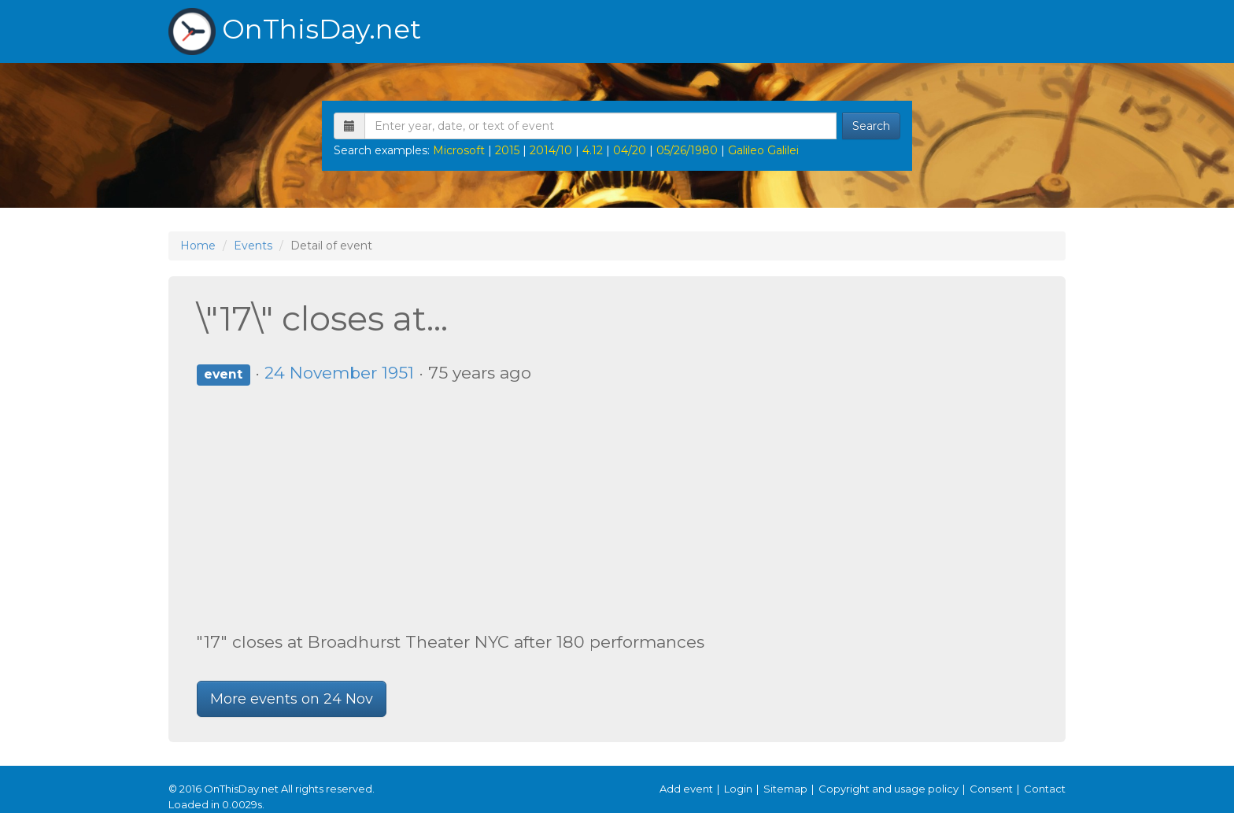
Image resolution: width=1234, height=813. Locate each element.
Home (198, 245)
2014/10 (551, 150)
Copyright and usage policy (888, 788)
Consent (991, 788)
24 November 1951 (339, 372)
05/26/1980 (687, 150)
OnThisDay (294, 31)
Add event (686, 788)
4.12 (592, 150)
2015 (507, 150)
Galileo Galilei (763, 150)
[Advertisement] (617, 507)
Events (253, 245)
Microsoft (459, 150)
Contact (1045, 788)
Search (871, 126)
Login (738, 788)
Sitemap (785, 788)
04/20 (629, 150)
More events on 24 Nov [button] (291, 699)
